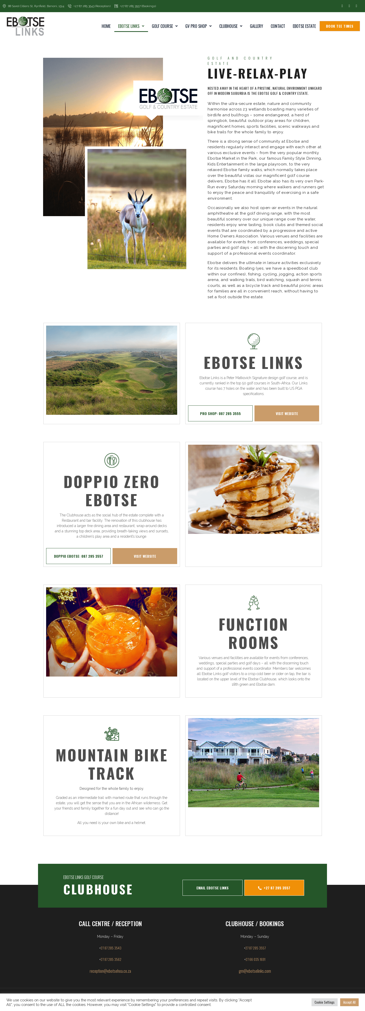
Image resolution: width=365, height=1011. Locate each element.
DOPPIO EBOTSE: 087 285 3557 (78, 556)
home (106, 26)
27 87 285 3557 (255, 947)
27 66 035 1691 (255, 959)
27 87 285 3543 (111, 947)
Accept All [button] (349, 1002)
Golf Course (165, 26)
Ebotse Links (131, 26)
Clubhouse (230, 26)
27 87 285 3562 (111, 959)
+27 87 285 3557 (274, 887)
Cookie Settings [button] (325, 1002)
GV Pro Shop (198, 26)
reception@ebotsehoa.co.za (110, 971)
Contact (278, 26)
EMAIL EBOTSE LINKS (212, 887)
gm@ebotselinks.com (255, 971)
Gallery (256, 26)
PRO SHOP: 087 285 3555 (220, 413)
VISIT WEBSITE (287, 413)
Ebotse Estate (304, 26)
